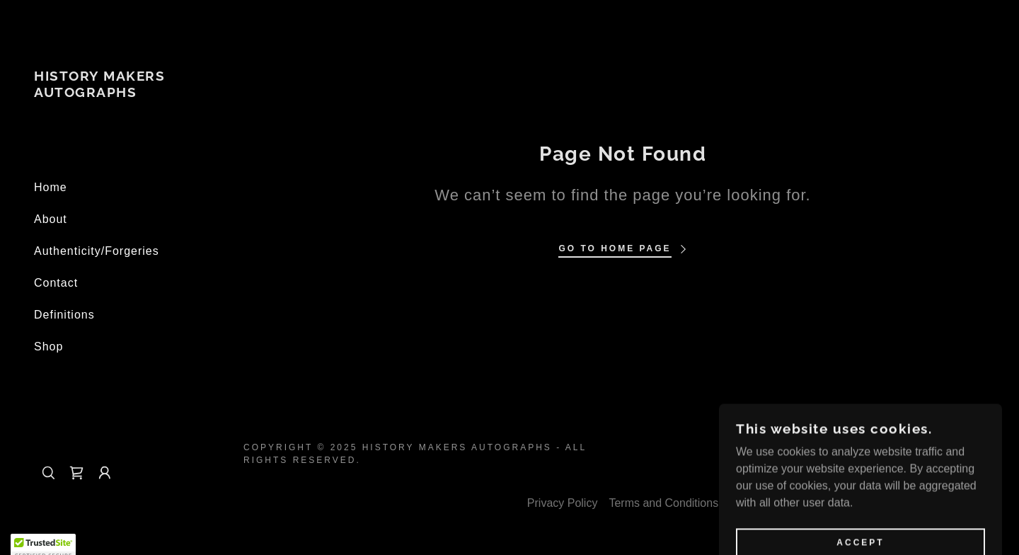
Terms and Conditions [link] (663, 503)
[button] (105, 473)
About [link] (50, 219)
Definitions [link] (64, 315)
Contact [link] (56, 283)
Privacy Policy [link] (562, 503)
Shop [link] (48, 347)
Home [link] (50, 187)
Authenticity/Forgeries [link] (96, 251)
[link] (113, 93)
